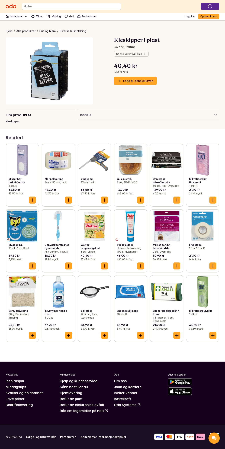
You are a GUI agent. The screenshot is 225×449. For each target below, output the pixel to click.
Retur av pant (71, 399)
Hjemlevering (71, 393)
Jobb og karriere (128, 387)
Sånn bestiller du (74, 387)
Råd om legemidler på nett (84, 411)
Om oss (120, 381)
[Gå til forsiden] (11, 6)
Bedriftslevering (19, 405)
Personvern (68, 437)
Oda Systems (127, 405)
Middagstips (16, 387)
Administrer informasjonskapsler (103, 437)
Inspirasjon (15, 381)
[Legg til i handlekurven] (32, 200)
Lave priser (15, 399)
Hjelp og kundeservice (78, 381)
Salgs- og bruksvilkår (41, 437)
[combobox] (74, 6)
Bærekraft (122, 399)
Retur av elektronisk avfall (82, 405)
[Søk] (25, 6)
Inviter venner (125, 393)
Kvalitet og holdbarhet (24, 393)
